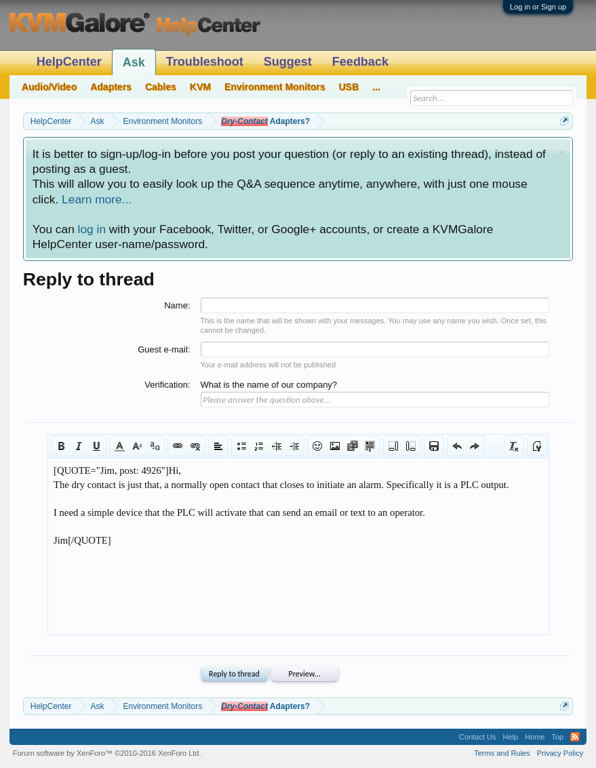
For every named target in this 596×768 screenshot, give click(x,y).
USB (349, 86)
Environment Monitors (274, 86)
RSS (575, 737)
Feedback (360, 61)
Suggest (288, 61)
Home (534, 737)
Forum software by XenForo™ (107, 753)
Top (557, 737)
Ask (134, 62)
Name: (177, 305)
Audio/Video (49, 86)
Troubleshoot (204, 61)
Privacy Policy (560, 753)
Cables (160, 86)
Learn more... (97, 199)
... (376, 86)
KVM (200, 86)
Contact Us (477, 737)
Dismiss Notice (562, 153)
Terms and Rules (502, 753)
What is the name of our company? (269, 385)
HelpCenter (69, 61)
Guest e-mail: (164, 349)
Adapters (111, 86)
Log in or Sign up (538, 7)
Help (511, 737)
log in (92, 229)
